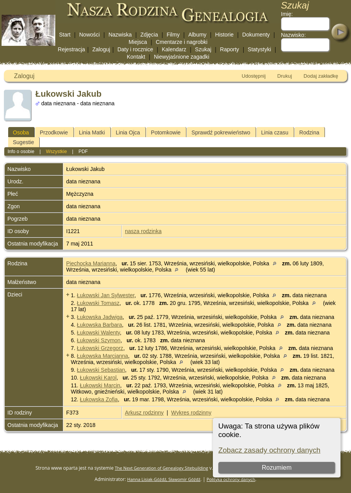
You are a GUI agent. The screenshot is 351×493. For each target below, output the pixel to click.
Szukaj (203, 49)
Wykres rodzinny (191, 412)
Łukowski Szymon (99, 340)
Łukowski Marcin (100, 385)
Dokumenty (256, 34)
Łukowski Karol (98, 378)
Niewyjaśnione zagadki (181, 57)
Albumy (197, 34)
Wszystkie (56, 151)
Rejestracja (71, 49)
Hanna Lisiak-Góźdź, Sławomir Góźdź (163, 479)
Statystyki (259, 49)
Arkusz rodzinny (144, 412)
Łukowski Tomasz (98, 303)
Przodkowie (54, 132)
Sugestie (23, 142)
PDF (83, 151)
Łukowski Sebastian (101, 370)
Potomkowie (166, 132)
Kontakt (136, 57)
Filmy (173, 34)
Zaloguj (101, 49)
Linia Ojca (128, 132)
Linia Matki (92, 132)
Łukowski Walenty (98, 332)
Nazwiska (120, 34)
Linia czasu (274, 132)
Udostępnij (253, 76)
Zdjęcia (149, 34)
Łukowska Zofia (99, 399)
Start (65, 34)
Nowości (89, 34)
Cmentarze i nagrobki (181, 42)
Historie (224, 34)
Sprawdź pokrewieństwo (220, 132)
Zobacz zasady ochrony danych (269, 450)
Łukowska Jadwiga (100, 317)
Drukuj (284, 76)
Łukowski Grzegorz (100, 348)
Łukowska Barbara (99, 325)
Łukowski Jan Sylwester (106, 295)
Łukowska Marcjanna (102, 356)
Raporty (229, 49)
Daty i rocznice (135, 49)
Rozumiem (276, 467)
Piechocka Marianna (91, 263)
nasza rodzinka (143, 231)
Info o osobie (20, 151)
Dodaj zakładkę (321, 76)
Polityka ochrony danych (231, 479)
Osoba (21, 132)
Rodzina (309, 132)
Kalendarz (174, 49)
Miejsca (137, 42)
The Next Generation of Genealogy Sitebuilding (161, 468)
